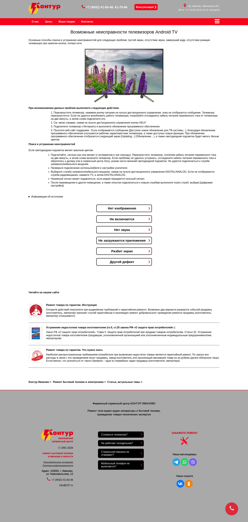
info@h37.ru (66, 485)
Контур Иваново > (40, 382)
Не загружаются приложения (122, 240)
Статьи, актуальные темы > (124, 382)
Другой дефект (122, 262)
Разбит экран (122, 251)
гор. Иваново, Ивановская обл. (204, 6)
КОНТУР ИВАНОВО (143, 403)
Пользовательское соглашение (58, 462)
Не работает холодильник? (117, 443)
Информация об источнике (47, 196)
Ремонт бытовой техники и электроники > (79, 382)
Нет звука (122, 230)
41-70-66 (121, 7)
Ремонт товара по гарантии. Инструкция (71, 305)
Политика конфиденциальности (58, 465)
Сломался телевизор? (114, 434)
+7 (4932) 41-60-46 (97, 7)
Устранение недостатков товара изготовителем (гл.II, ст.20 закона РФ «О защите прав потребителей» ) (110, 327)
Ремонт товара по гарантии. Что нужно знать (74, 350)
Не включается (122, 219)
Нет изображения (122, 208)
